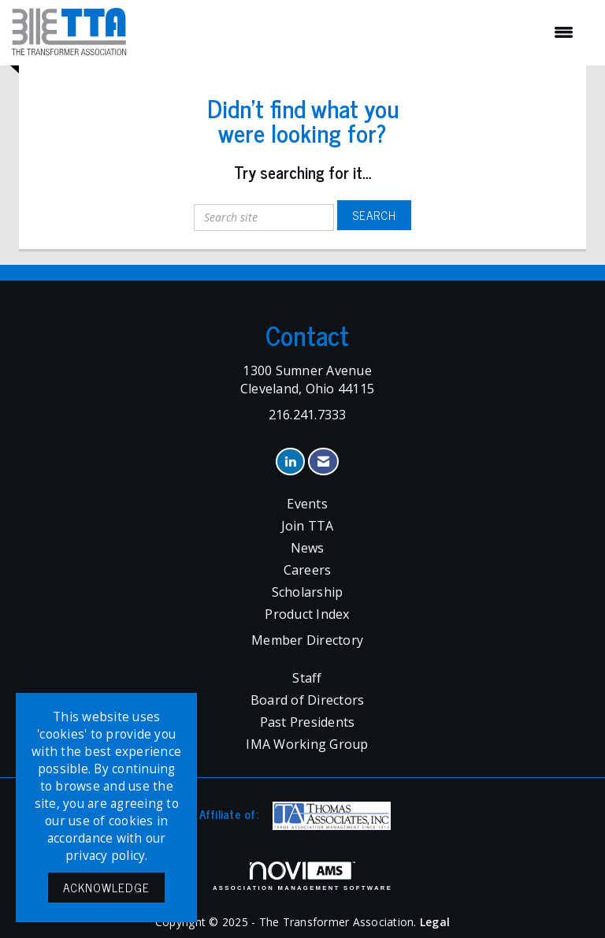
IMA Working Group (307, 744)
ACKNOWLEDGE (106, 887)
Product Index (307, 614)
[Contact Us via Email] (323, 461)
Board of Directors (308, 700)
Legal (435, 921)
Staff (306, 678)
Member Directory (307, 640)
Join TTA (307, 525)
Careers (308, 570)
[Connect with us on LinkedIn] (290, 461)
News (308, 547)
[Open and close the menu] (358, 32)
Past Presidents (307, 722)
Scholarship (307, 592)
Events (307, 503)
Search (374, 215)
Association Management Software (302, 876)
